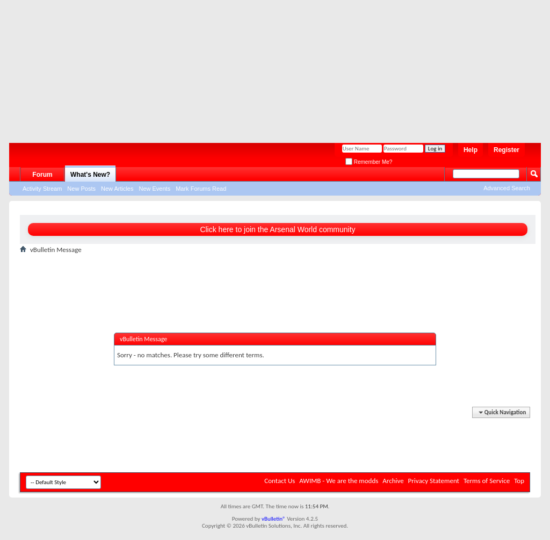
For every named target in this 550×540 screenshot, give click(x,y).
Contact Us (279, 481)
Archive (392, 481)
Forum (42, 174)
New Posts (81, 188)
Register (506, 150)
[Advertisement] (269, 67)
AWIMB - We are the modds (338, 481)
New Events (154, 188)
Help (470, 150)
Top (519, 481)
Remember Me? (368, 162)
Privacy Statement (433, 481)
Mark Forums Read (201, 188)
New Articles (117, 188)
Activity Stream (42, 188)
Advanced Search (506, 188)
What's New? (90, 174)
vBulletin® (274, 518)
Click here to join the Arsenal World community (277, 229)
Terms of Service (487, 481)
